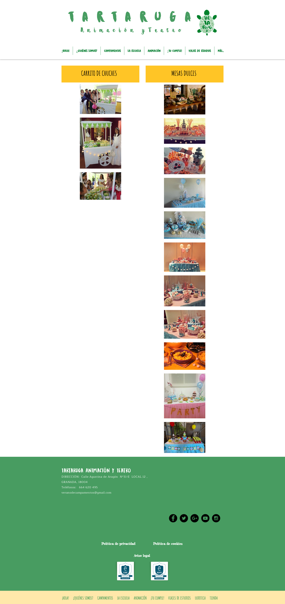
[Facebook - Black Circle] (173, 518)
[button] (112, 51)
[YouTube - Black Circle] (205, 518)
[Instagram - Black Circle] (216, 518)
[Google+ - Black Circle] (194, 518)
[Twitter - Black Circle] (184, 518)
